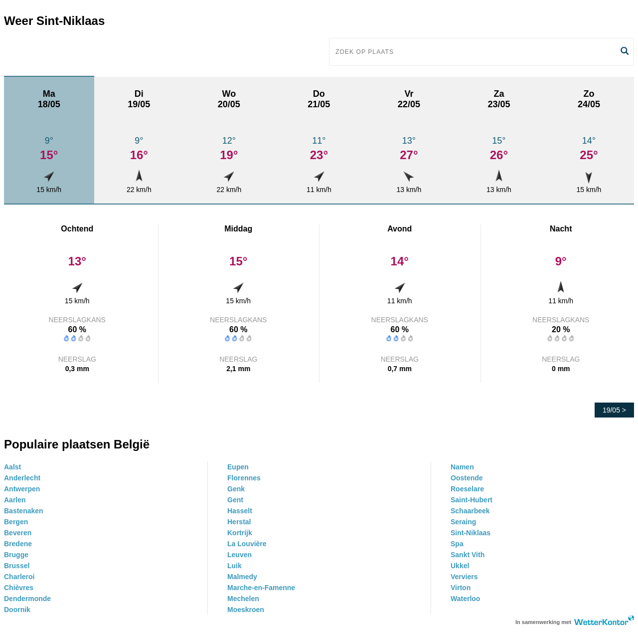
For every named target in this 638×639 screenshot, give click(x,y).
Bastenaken (23, 511)
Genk (236, 489)
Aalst (12, 467)
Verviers (464, 577)
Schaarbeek (470, 511)
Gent (235, 500)
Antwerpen (22, 489)
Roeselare (467, 489)
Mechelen (243, 599)
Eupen (238, 467)
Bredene (18, 544)
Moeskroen (245, 610)
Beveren (17, 533)
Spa (457, 544)
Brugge (16, 555)
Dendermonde (27, 599)
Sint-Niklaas (470, 533)
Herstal (239, 522)
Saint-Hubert (471, 500)
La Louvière (247, 544)
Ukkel (460, 566)
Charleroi (19, 577)
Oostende (467, 478)
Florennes (244, 478)
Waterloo (465, 599)
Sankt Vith (467, 555)
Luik (234, 566)
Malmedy (242, 577)
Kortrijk (239, 533)
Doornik (17, 610)
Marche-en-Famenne (261, 588)
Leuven (239, 555)
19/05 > (614, 410)
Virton (461, 588)
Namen (462, 467)
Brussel (16, 566)
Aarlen (15, 500)
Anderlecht (22, 478)
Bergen (16, 522)
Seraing (463, 522)
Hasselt (239, 511)
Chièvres (18, 588)
